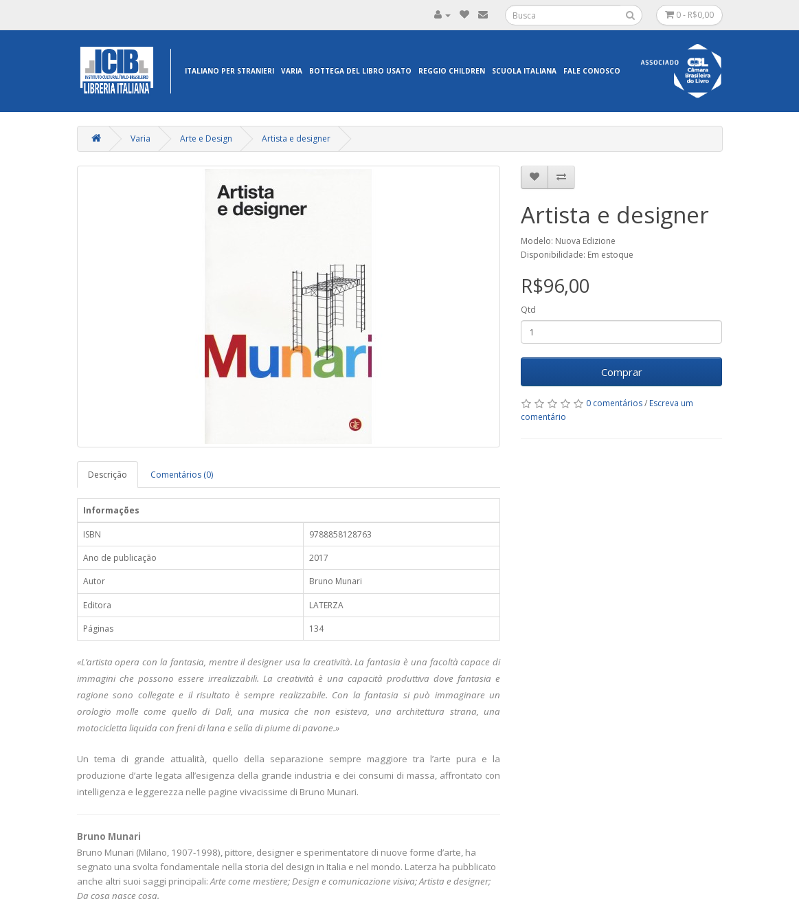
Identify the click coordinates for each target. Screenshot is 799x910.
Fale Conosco (591, 71)
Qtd (528, 309)
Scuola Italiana (524, 71)
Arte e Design (206, 138)
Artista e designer (296, 138)
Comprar (621, 372)
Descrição (107, 474)
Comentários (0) (181, 474)
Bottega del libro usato (360, 71)
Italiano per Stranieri (229, 71)
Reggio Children (451, 71)
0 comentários (614, 403)
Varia (291, 71)
